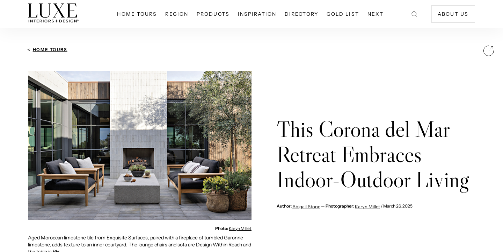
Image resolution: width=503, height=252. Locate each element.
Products (213, 14)
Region (176, 14)
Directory (301, 14)
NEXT (375, 14)
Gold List (343, 14)
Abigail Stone (306, 206)
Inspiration (257, 14)
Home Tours (137, 14)
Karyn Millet (240, 228)
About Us (453, 14)
